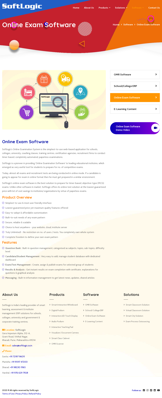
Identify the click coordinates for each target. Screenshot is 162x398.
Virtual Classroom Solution (138, 310)
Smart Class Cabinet (61, 338)
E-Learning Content (125, 109)
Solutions (120, 7)
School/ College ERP (94, 310)
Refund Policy (35, 393)
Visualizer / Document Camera (65, 332)
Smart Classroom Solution (138, 304)
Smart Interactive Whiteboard (65, 304)
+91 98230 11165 (18, 367)
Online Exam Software (127, 97)
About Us (89, 7)
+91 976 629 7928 (19, 372)
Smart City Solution (134, 316)
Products (103, 7)
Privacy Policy (22, 393)
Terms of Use (8, 393)
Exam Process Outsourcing (138, 321)
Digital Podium (58, 310)
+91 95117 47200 (19, 361)
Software (136, 7)
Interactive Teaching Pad (62, 327)
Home (76, 7)
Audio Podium (58, 321)
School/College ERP (125, 86)
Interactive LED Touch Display (65, 316)
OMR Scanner (58, 343)
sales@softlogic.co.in (22, 345)
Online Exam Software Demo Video (138, 128)
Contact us (154, 7)
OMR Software (122, 74)
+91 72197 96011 (17, 356)
